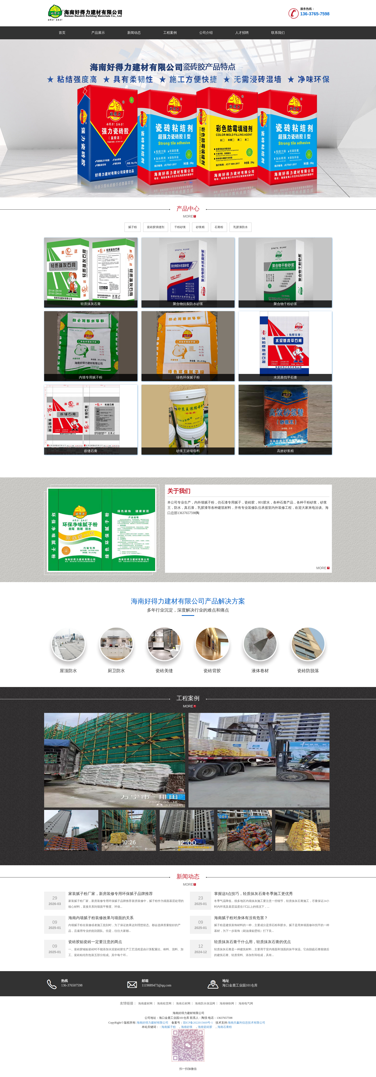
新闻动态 (134, 32)
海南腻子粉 (168, 1027)
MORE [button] (321, 568)
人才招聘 (242, 32)
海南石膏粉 (224, 1027)
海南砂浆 (187, 1027)
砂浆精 (200, 227)
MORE (188, 216)
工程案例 (170, 32)
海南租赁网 (164, 1003)
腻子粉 (132, 227)
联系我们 (278, 32)
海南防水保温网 (205, 1003)
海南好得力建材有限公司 (152, 1022)
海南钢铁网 (227, 1003)
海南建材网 (145, 1003)
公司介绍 (206, 32)
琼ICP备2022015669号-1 (198, 1022)
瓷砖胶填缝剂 (155, 227)
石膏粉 (219, 227)
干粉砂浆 (180, 227)
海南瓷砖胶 (205, 1027)
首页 (62, 32)
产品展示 (98, 32)
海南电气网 (246, 1003)
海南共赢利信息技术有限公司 (246, 1022)
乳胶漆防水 (240, 227)
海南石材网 (183, 1003)
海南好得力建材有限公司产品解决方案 (188, 601)
